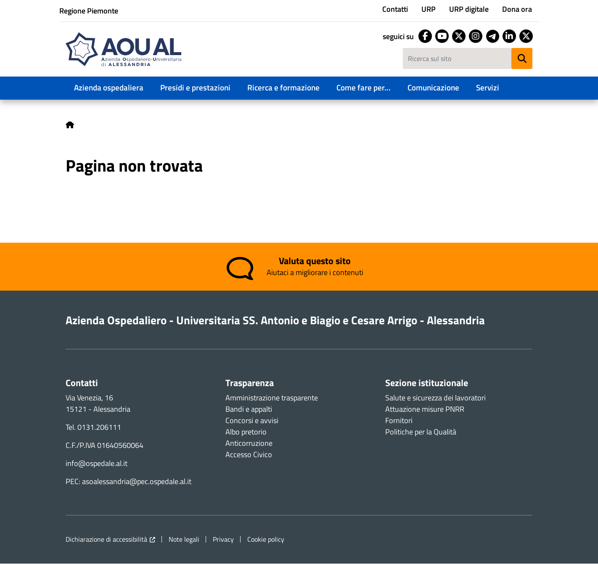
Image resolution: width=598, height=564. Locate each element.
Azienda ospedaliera (108, 87)
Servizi (487, 87)
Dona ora (517, 9)
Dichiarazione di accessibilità (106, 539)
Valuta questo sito (315, 261)
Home (70, 125)
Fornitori (399, 420)
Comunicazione (433, 87)
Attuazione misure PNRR (424, 409)
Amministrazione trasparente (271, 397)
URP (428, 9)
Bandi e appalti (248, 409)
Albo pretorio (246, 431)
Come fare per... (363, 87)
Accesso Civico (248, 454)
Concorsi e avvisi (251, 420)
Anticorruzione (249, 443)
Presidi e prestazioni (195, 87)
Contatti (395, 9)
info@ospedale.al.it (96, 463)
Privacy (223, 539)
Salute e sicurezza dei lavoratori (435, 397)
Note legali (184, 539)
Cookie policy (265, 539)
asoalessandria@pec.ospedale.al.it (136, 481)
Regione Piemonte (88, 10)
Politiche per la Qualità (420, 431)
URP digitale (469, 9)
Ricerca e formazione (283, 87)
